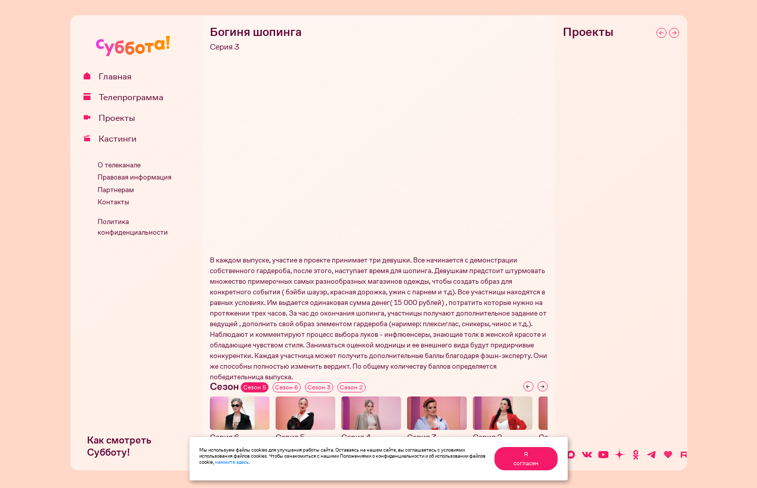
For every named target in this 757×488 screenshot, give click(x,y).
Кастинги (114, 138)
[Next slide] (543, 386)
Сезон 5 (254, 387)
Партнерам (116, 190)
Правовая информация (134, 177)
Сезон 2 (351, 387)
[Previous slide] (528, 386)
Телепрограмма (127, 97)
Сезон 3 (319, 387)
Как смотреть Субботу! (119, 446)
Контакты (113, 202)
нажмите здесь (232, 461)
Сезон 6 (286, 387)
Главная (111, 76)
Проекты (113, 118)
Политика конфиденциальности (133, 227)
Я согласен (526, 458)
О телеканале (119, 165)
